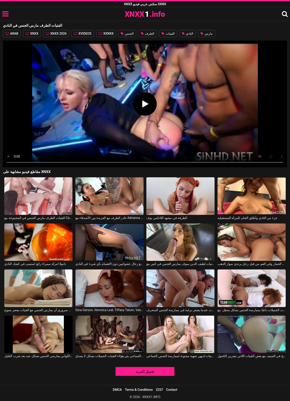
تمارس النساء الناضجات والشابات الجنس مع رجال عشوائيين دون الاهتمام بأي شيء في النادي (109, 264)
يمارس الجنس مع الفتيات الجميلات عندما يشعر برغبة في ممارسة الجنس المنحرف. (180, 310)
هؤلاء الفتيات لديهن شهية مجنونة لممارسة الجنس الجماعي (180, 356)
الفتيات (168, 33)
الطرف (147, 33)
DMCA (117, 389)
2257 (159, 389)
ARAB (11, 33)
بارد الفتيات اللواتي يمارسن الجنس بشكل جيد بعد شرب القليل (38, 356)
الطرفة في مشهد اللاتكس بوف (166, 218)
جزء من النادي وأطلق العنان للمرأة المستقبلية (248, 218)
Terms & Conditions (139, 389)
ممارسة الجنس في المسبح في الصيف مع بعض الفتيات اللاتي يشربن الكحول (252, 356)
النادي (187, 33)
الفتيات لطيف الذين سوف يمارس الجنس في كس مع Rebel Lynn (180, 264)
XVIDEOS (83, 33)
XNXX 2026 (56, 33)
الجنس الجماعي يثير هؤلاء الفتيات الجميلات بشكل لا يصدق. (109, 356)
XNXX (32, 33)
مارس (207, 33)
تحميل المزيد (145, 371)
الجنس (127, 33)
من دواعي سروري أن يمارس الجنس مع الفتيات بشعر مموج (38, 310)
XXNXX (106, 33)
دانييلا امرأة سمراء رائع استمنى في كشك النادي (35, 264)
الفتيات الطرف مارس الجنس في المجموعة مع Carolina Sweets (38, 218)
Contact (171, 389)
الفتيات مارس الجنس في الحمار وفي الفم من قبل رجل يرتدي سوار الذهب (252, 264)
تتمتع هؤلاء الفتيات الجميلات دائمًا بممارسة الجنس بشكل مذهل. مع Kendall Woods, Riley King (252, 310)
